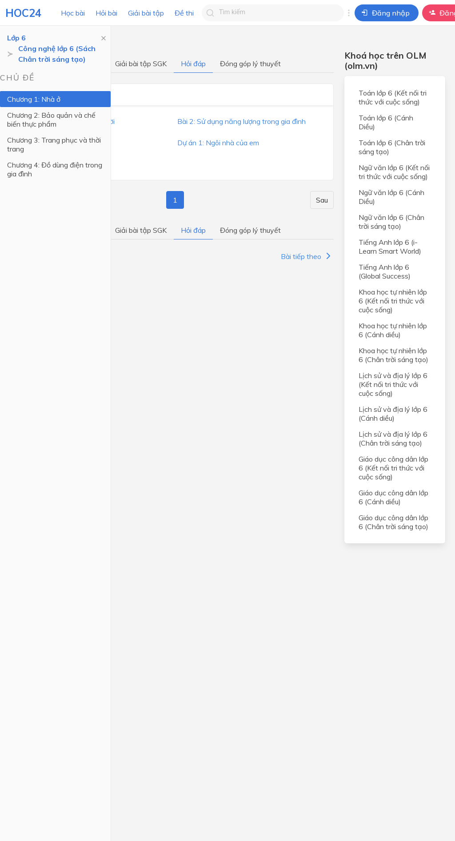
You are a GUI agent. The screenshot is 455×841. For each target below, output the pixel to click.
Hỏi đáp (193, 63)
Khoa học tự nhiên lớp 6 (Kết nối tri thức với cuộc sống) (393, 300)
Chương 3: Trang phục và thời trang (54, 144)
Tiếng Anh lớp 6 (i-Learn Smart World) (390, 246)
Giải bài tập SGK (141, 63)
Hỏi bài (106, 12)
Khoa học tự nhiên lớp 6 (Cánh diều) (393, 330)
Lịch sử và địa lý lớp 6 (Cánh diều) (393, 413)
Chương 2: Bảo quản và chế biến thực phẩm (51, 119)
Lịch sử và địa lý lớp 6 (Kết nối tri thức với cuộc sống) (393, 384)
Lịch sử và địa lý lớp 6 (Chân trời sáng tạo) (393, 438)
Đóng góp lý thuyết (250, 63)
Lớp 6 (16, 37)
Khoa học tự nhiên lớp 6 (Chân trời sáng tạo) (393, 355)
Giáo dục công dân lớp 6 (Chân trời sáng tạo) (393, 522)
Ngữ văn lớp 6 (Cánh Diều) (391, 197)
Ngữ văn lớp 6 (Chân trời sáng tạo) (391, 222)
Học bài (73, 12)
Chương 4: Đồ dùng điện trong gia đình (54, 169)
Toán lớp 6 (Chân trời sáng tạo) (392, 147)
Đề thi (184, 12)
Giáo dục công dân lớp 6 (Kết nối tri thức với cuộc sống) (393, 467)
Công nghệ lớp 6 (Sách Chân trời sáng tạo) (57, 54)
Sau (322, 199)
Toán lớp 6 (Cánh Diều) (386, 122)
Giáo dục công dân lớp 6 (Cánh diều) (393, 497)
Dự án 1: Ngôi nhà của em (218, 142)
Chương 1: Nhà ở (33, 99)
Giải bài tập (146, 12)
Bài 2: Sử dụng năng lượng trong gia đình (241, 121)
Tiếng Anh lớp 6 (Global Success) (385, 271)
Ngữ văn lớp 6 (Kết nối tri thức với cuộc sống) (394, 172)
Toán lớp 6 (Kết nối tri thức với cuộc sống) (393, 97)
